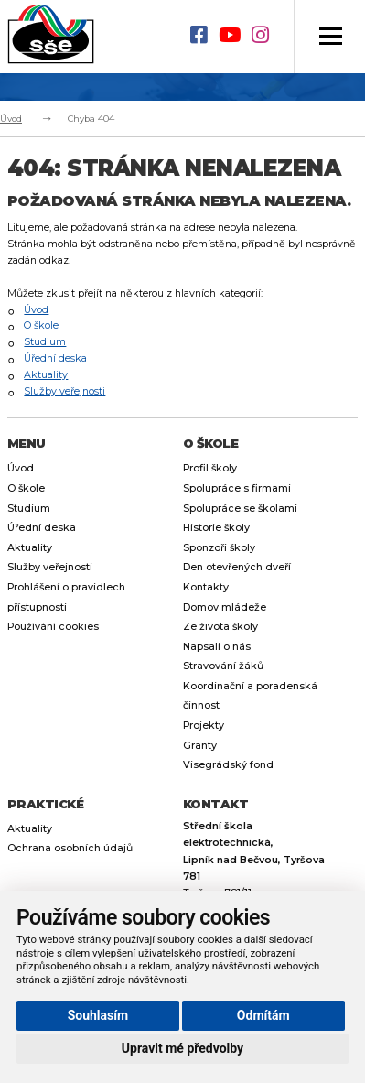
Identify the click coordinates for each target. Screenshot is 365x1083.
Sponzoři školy (219, 548)
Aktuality (46, 375)
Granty (200, 746)
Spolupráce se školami (240, 508)
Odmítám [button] (263, 1015)
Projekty (203, 725)
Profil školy (210, 468)
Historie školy (216, 528)
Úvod (11, 119)
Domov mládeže (224, 607)
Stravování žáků (223, 666)
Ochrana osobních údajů (70, 848)
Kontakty (206, 587)
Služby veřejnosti (64, 391)
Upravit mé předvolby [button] (182, 1048)
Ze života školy (220, 627)
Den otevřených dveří (237, 567)
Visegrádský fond (228, 765)
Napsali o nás (217, 647)
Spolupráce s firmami (237, 488)
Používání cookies (53, 627)
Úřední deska (55, 358)
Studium (45, 342)
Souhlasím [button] (98, 1015)
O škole (41, 325)
